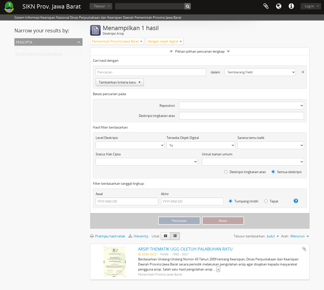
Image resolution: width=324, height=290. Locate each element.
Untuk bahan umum (217, 154)
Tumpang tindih (243, 201)
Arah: (285, 236)
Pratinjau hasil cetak (107, 236)
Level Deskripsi (107, 137)
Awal (99, 194)
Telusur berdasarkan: (249, 236)
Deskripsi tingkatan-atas (157, 115)
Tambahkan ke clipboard (304, 249)
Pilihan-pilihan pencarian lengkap (200, 51)
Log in (309, 6)
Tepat (271, 201)
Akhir (165, 194)
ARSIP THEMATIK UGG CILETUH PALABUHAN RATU (185, 249)
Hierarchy (138, 236)
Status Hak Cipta (108, 154)
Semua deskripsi (287, 172)
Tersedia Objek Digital (183, 137)
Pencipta (24, 41)
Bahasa (278, 6)
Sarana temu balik (250, 137)
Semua (20, 49)
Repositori (167, 105)
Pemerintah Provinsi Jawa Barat (38, 55)
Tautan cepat (291, 6)
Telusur (99, 6)
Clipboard (266, 6)
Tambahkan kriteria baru (120, 82)
